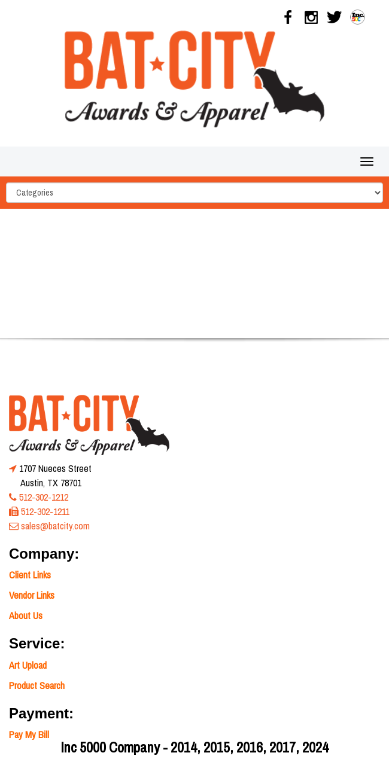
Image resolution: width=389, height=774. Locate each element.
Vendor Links (31, 595)
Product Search (37, 685)
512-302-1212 (43, 497)
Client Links (30, 574)
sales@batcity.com (55, 525)
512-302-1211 (45, 511)
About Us (25, 615)
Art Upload (28, 665)
